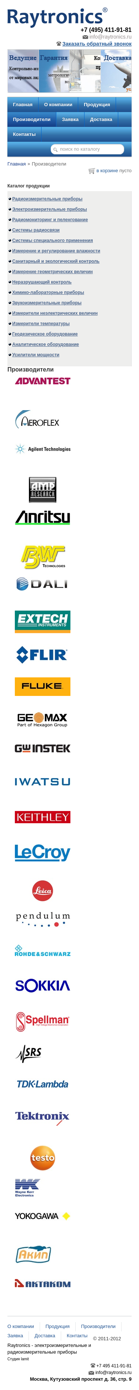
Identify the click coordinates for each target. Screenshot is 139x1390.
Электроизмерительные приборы (49, 209)
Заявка (70, 119)
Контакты (24, 134)
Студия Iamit (18, 1359)
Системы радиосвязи (36, 230)
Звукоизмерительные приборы (47, 302)
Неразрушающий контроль (42, 282)
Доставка (101, 119)
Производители (31, 119)
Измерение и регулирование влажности (56, 251)
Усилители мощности (35, 354)
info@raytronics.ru (107, 37)
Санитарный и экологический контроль (56, 261)
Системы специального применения (52, 240)
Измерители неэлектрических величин (54, 313)
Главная (23, 104)
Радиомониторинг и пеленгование (50, 219)
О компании (58, 104)
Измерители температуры (41, 323)
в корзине (107, 170)
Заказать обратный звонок (94, 44)
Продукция (97, 104)
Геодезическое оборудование (45, 334)
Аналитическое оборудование (45, 344)
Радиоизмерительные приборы (47, 199)
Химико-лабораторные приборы (48, 292)
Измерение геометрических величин (52, 271)
